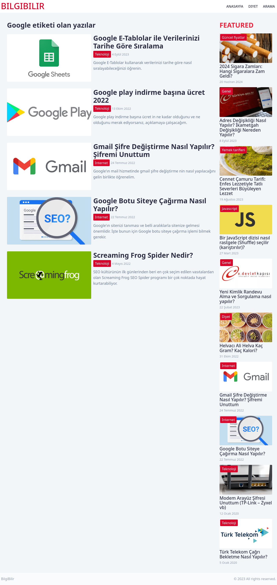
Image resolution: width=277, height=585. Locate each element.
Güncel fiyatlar (233, 37)
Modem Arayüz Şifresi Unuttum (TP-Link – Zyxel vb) (246, 503)
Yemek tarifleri (233, 150)
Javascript (229, 208)
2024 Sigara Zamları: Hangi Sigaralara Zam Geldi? (242, 71)
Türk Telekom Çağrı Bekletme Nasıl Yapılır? (243, 554)
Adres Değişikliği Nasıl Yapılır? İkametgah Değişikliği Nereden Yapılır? (243, 127)
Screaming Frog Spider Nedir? (143, 255)
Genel (226, 91)
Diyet (253, 6)
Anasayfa (234, 6)
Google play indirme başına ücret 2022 (149, 96)
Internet (101, 163)
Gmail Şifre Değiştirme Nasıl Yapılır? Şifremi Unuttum (153, 150)
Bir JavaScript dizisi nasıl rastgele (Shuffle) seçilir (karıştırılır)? (245, 242)
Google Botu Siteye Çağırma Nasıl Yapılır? (149, 204)
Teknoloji (102, 54)
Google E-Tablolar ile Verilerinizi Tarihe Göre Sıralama (146, 41)
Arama (269, 6)
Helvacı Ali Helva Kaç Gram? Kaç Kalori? (241, 348)
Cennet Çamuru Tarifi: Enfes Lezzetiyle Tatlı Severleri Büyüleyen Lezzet (243, 186)
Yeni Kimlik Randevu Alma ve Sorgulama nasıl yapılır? (245, 296)
